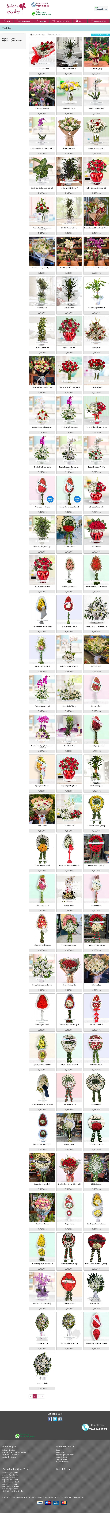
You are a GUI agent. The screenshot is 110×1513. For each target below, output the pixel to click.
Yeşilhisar (7, 28)
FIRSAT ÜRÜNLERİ (98, 21)
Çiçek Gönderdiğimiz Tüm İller (13, 1491)
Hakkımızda (60, 1452)
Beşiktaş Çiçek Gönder (10, 1477)
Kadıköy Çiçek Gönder (10, 1484)
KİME (7, 21)
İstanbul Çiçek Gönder (10, 1473)
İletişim (58, 1450)
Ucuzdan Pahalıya (37, 34)
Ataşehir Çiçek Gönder (10, 1475)
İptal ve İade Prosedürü (10, 1455)
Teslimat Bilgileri (62, 1459)
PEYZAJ (80, 21)
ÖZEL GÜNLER (23, 21)
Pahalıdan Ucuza (55, 34)
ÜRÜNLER (41, 21)
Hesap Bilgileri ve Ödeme (65, 1455)
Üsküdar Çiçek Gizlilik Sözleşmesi (14, 1452)
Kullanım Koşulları (8, 1450)
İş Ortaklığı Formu (62, 1462)
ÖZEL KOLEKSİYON (60, 21)
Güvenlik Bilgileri (62, 1457)
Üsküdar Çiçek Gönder (10, 1489)
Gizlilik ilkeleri (66, 1497)
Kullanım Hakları (79, 1497)
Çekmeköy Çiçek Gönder (11, 1482)
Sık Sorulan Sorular (9, 1457)
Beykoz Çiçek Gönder (10, 1480)
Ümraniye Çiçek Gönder (10, 1486)
